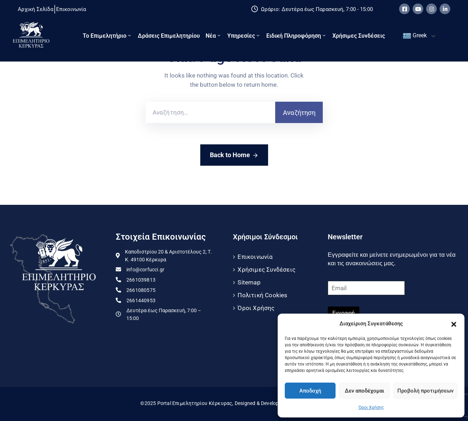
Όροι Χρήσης (371, 407)
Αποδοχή (310, 391)
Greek (415, 36)
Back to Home (234, 155)
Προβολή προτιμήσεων (425, 391)
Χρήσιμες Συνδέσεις (358, 35)
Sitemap (249, 282)
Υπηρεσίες (244, 35)
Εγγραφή (343, 313)
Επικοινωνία (255, 256)
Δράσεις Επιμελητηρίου (169, 35)
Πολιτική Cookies (262, 295)
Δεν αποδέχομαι (364, 391)
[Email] (366, 288)
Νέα (214, 35)
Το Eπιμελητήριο (107, 35)
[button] (453, 323)
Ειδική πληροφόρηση (296, 35)
